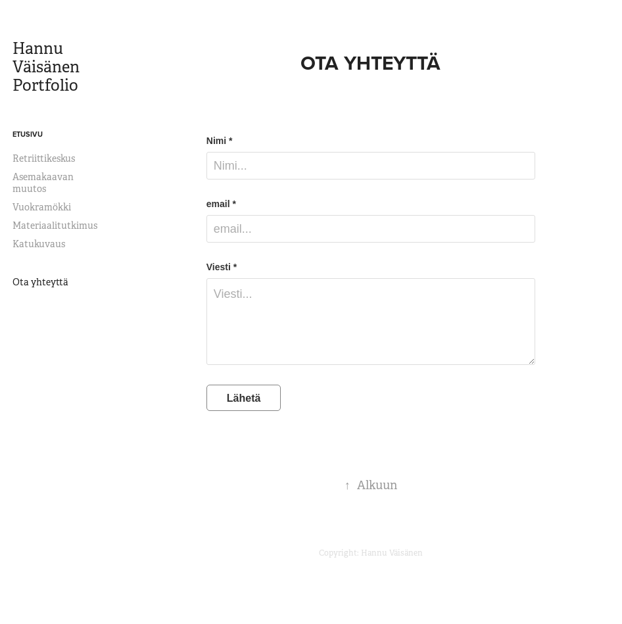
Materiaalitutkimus (54, 225)
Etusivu (27, 134)
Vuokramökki (41, 207)
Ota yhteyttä (40, 282)
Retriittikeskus (43, 158)
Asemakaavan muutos (43, 183)
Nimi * (219, 140)
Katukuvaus (38, 244)
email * (221, 203)
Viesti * (221, 267)
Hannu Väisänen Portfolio (47, 67)
